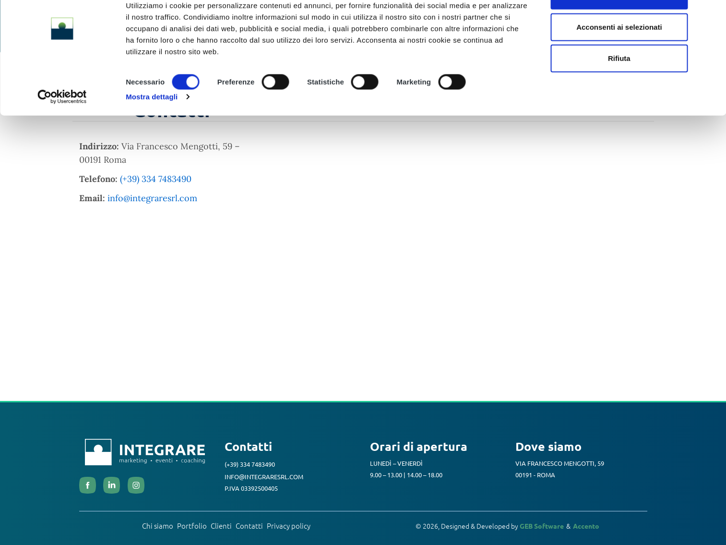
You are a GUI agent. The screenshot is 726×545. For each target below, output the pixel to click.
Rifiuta (619, 88)
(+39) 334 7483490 (155, 180)
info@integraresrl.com (152, 200)
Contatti (249, 528)
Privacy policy (288, 528)
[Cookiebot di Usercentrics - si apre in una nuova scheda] (62, 127)
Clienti (221, 528)
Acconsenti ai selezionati (619, 57)
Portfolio (192, 528)
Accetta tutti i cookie (619, 25)
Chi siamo (157, 528)
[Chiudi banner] (711, 15)
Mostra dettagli (152, 126)
